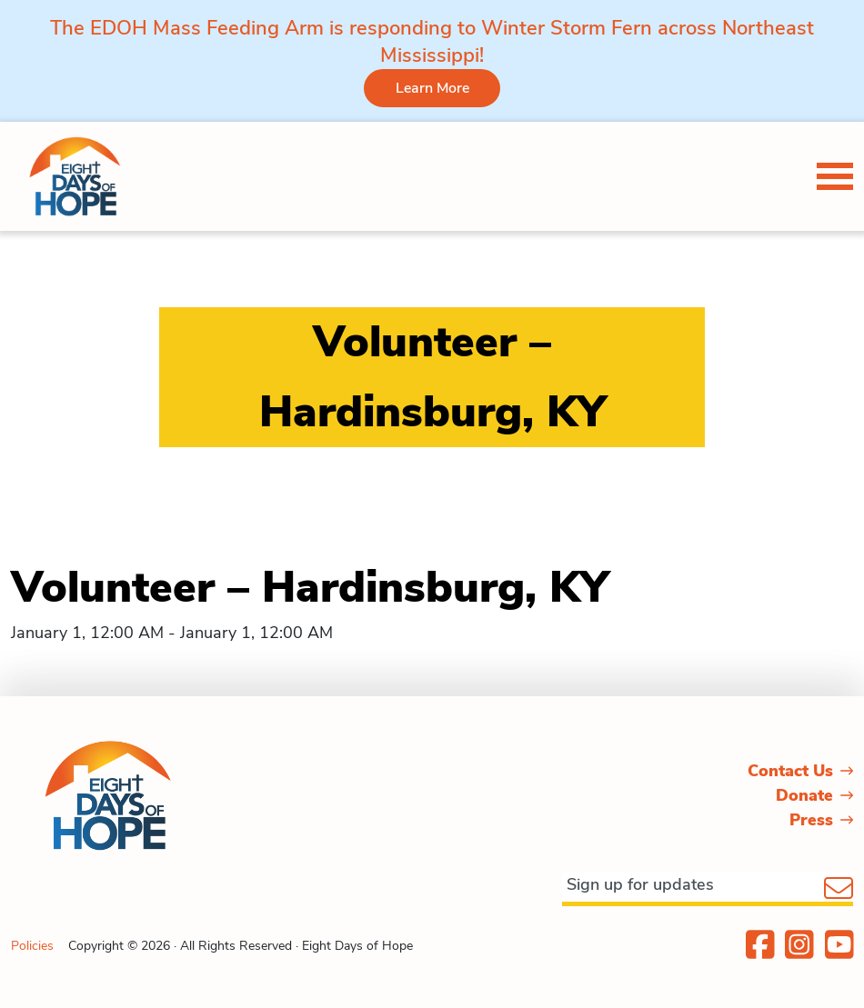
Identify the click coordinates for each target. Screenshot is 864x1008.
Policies (32, 945)
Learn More (432, 88)
